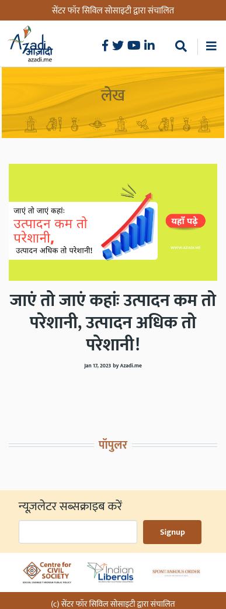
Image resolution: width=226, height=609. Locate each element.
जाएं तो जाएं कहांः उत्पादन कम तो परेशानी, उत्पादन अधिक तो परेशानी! (113, 323)
